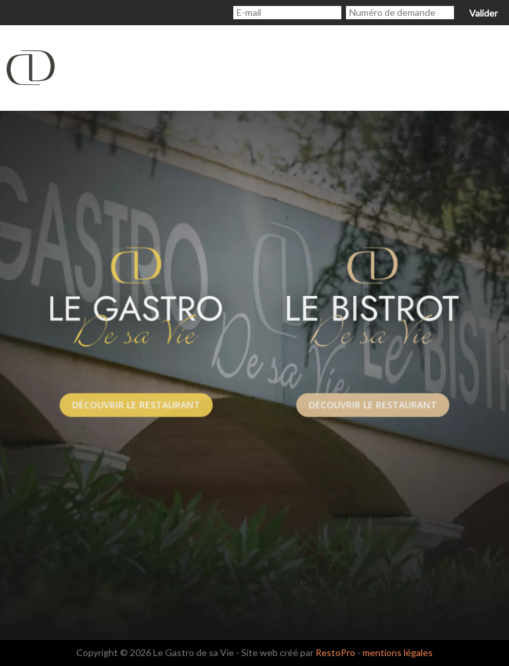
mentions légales (398, 652)
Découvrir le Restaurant (136, 405)
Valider (483, 13)
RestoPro (335, 652)
